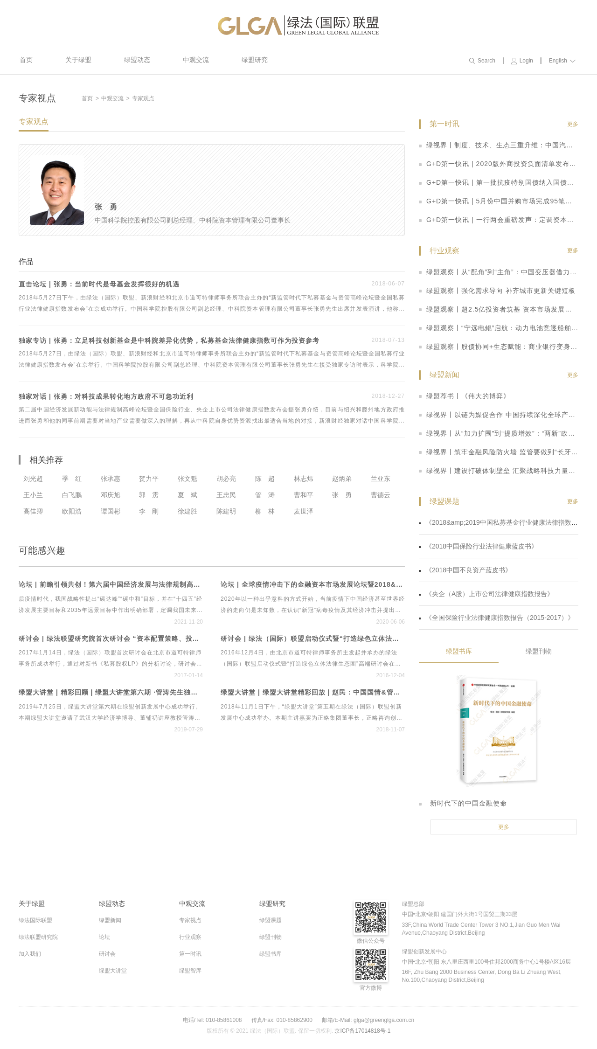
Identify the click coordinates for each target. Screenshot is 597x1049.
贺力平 (149, 478)
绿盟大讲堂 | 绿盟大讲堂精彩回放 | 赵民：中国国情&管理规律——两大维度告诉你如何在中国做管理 (313, 692)
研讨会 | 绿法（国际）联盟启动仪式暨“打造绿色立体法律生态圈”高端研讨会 (313, 638)
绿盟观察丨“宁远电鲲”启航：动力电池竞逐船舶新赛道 (498, 328)
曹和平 (303, 495)
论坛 (104, 937)
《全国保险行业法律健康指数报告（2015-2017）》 (496, 617)
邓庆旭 (110, 495)
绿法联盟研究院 (38, 937)
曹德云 (380, 495)
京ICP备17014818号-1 (362, 1031)
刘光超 (33, 478)
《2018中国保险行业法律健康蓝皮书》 (478, 546)
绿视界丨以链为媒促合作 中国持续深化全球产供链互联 (498, 414)
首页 (26, 59)
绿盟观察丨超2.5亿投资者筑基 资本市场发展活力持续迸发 (498, 309)
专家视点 (190, 920)
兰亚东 (380, 478)
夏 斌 (187, 495)
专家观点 (143, 98)
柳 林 (265, 511)
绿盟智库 (190, 970)
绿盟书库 (459, 651)
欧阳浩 (72, 511)
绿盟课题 (270, 920)
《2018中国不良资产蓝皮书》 (465, 570)
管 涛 (265, 495)
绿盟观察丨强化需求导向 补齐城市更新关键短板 (497, 290)
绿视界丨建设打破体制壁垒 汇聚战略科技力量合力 (498, 470)
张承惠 (110, 478)
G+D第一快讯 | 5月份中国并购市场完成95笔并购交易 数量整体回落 (498, 201)
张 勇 (342, 495)
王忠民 (226, 495)
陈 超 (265, 478)
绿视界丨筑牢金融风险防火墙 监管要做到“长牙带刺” (498, 452)
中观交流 (196, 59)
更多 (572, 124)
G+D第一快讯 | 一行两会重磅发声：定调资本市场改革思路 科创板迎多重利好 (498, 219)
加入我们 (30, 954)
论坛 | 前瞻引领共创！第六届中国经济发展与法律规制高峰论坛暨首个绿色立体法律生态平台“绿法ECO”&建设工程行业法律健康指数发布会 (111, 584)
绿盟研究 (255, 59)
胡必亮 (226, 478)
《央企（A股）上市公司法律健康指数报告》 (486, 593)
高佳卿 (33, 511)
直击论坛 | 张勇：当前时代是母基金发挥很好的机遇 (99, 284)
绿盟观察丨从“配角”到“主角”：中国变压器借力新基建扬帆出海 (498, 272)
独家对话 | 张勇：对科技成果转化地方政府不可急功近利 (106, 396)
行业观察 (190, 937)
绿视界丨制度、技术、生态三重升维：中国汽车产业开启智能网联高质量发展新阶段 (498, 145)
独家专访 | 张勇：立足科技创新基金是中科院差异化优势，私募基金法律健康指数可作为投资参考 (169, 340)
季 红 (72, 478)
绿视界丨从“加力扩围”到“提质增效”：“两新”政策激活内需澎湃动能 (498, 433)
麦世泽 (303, 511)
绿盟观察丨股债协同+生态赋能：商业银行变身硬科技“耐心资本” (498, 346)
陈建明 (226, 511)
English (562, 60)
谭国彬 (110, 511)
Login (522, 60)
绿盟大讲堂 (113, 970)
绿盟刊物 (539, 651)
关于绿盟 (78, 59)
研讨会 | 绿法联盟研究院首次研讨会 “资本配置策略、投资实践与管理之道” (111, 638)
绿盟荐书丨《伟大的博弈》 (464, 396)
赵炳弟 (342, 478)
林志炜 (303, 478)
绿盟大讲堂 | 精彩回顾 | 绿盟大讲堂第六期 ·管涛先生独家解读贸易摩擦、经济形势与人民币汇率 (111, 692)
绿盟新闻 (110, 920)
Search (482, 60)
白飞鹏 (72, 495)
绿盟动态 (137, 59)
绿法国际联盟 (35, 920)
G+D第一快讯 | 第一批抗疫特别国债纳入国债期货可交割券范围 (498, 182)
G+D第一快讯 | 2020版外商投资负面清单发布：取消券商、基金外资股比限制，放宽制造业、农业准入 (498, 163)
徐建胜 (187, 511)
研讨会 (107, 954)
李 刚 (149, 511)
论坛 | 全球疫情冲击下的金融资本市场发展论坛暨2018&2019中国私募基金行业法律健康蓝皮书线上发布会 (313, 584)
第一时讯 (190, 954)
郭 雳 (149, 495)
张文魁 (187, 478)
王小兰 (33, 495)
